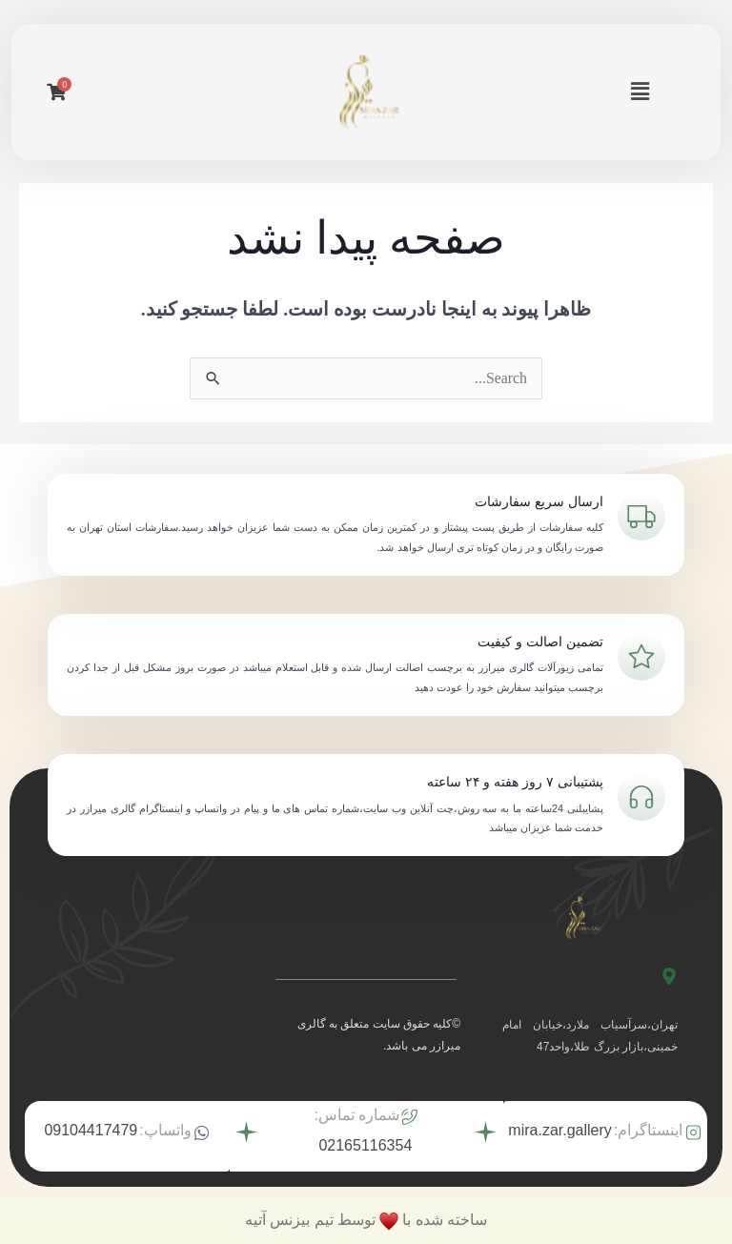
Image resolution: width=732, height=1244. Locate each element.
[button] (639, 91)
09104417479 (90, 1130)
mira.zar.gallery (559, 1130)
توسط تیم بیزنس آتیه (310, 1220)
